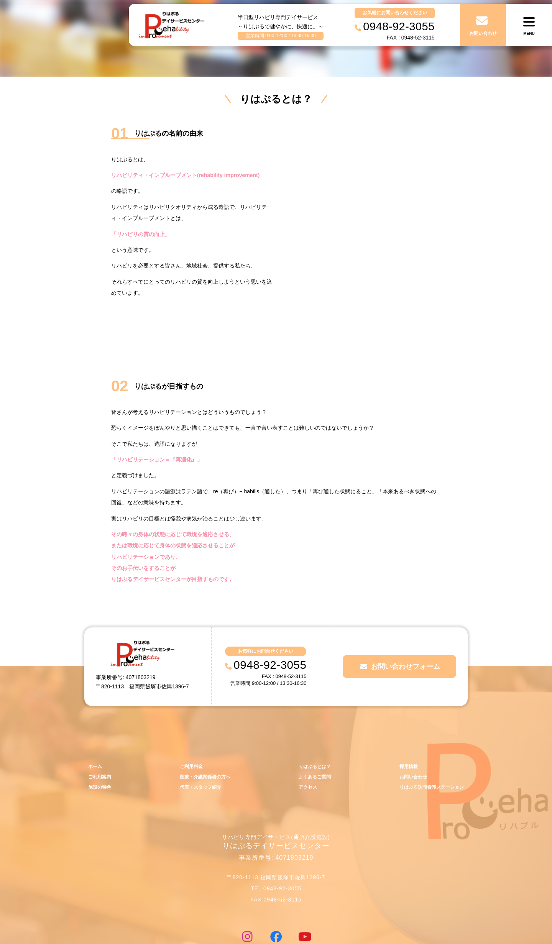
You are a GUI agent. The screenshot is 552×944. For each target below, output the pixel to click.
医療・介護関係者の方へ (204, 733)
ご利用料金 (189, 723)
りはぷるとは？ (313, 723)
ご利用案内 (100, 733)
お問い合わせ (409, 733)
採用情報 (404, 723)
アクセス (305, 744)
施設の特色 (100, 744)
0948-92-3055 (270, 621)
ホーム (95, 723)
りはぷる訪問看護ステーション (429, 744)
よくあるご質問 (313, 733)
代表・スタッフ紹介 (199, 744)
